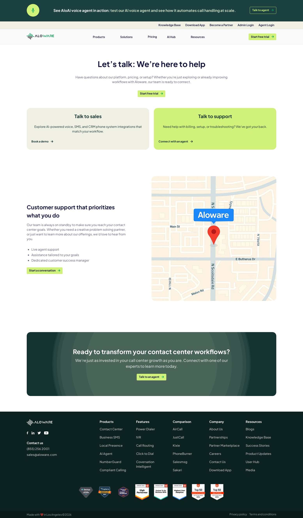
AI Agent (106, 454)
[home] (40, 37)
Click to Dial (145, 454)
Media (250, 470)
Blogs (250, 429)
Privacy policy (238, 514)
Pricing (152, 36)
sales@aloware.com (42, 455)
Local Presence (111, 445)
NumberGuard (110, 462)
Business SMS (110, 437)
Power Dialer (145, 429)
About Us (216, 429)
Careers (215, 454)
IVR (138, 437)
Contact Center (111, 429)
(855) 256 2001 (38, 449)
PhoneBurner (182, 454)
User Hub (252, 462)
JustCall (178, 437)
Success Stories (257, 445)
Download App (220, 470)
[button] (101, 37)
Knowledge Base (258, 437)
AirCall (178, 429)
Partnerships (218, 437)
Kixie (176, 445)
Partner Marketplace (224, 445)
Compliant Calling (113, 470)
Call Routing (145, 445)
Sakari (177, 470)
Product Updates (258, 454)
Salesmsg (180, 462)
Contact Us (217, 462)
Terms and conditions (262, 514)
